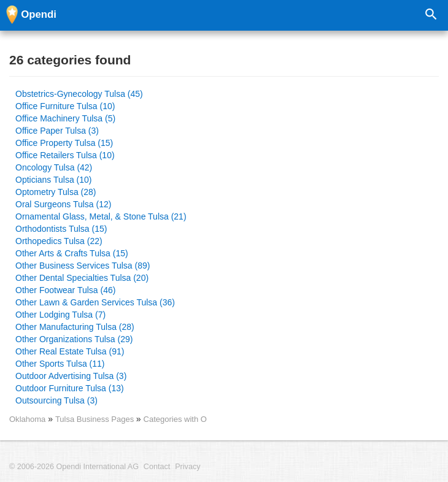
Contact (157, 466)
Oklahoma (27, 419)
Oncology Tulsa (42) (53, 167)
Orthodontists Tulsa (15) (61, 229)
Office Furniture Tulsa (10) (65, 106)
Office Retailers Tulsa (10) (65, 155)
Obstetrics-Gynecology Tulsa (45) (79, 94)
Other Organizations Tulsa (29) (74, 339)
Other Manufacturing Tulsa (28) (74, 327)
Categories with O (175, 419)
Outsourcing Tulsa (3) (56, 400)
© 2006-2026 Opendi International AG (74, 466)
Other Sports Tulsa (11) (60, 364)
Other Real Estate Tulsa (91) (69, 351)
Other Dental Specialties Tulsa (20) (82, 278)
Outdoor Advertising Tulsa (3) (70, 376)
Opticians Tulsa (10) (53, 180)
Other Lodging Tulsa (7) (60, 314)
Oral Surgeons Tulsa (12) (63, 204)
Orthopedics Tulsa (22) (58, 241)
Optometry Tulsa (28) (55, 192)
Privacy (187, 466)
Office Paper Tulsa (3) (57, 131)
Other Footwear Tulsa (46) (65, 290)
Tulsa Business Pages (95, 419)
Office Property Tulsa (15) (64, 143)
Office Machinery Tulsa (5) (65, 118)
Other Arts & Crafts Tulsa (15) (71, 253)
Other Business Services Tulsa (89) (82, 265)
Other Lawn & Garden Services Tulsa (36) (95, 302)
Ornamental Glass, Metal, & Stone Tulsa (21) (101, 216)
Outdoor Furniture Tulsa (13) (69, 388)
